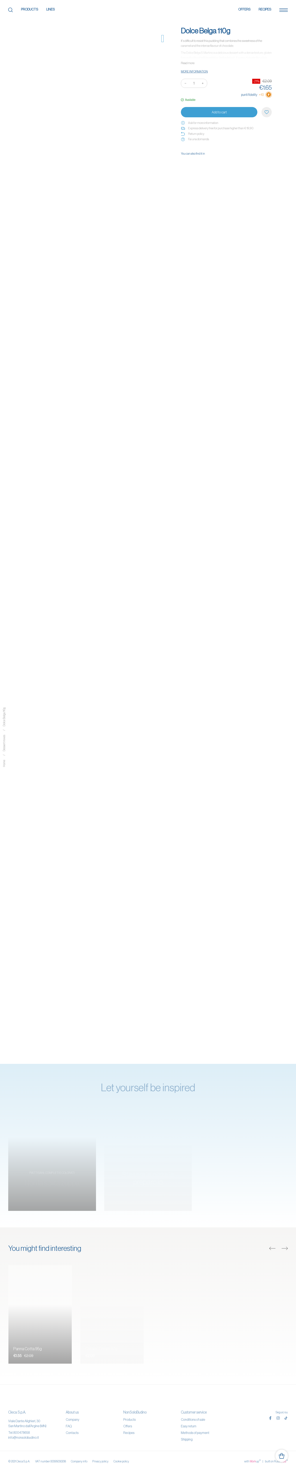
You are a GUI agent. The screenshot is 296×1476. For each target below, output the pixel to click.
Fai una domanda (195, 139)
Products (29, 9)
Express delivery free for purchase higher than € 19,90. (217, 128)
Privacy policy (100, 1461)
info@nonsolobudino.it (23, 1437)
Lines (50, 9)
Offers (244, 9)
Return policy (192, 134)
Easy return (188, 1426)
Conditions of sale (193, 1419)
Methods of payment (195, 1433)
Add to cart (219, 112)
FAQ (69, 1426)
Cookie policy (121, 1461)
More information (194, 71)
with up (252, 1461)
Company (72, 1419)
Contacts (72, 1433)
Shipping (187, 1439)
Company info (79, 1461)
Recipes (265, 9)
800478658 (21, 1432)
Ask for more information (199, 123)
